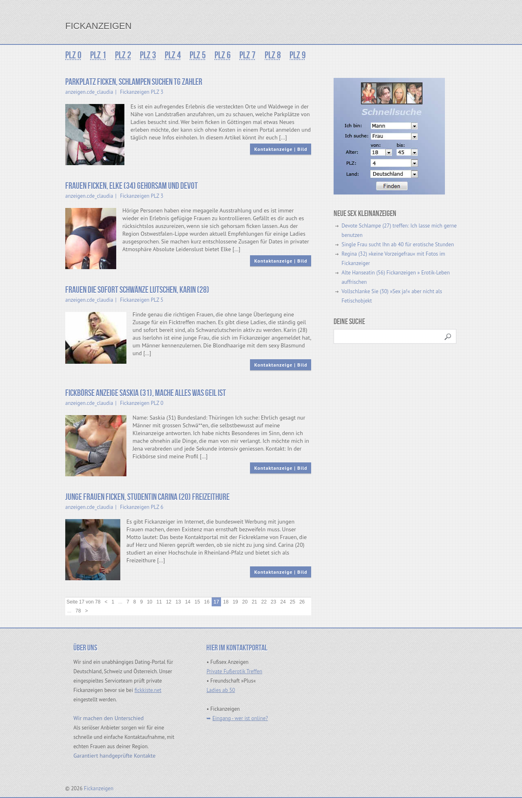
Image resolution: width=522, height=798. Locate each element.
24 (282, 602)
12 (168, 602)
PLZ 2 (122, 55)
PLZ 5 (196, 55)
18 (225, 602)
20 (245, 602)
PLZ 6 (220, 55)
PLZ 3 (147, 55)
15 (197, 602)
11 (159, 602)
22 (264, 602)
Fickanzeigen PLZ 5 (141, 299)
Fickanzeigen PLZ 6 (141, 507)
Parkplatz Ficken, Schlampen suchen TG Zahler (133, 82)
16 (206, 602)
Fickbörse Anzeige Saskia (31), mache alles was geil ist (145, 393)
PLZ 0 (73, 55)
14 (187, 602)
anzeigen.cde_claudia (89, 91)
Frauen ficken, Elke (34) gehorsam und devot (131, 186)
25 (292, 602)
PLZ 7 (245, 55)
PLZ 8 (269, 55)
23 (273, 602)
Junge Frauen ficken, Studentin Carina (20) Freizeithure (147, 497)
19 (235, 602)
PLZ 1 (98, 55)
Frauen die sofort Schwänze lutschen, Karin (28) (137, 290)
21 (254, 602)
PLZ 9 (293, 55)
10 (149, 602)
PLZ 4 (171, 55)
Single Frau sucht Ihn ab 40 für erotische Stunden (398, 244)
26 (302, 602)
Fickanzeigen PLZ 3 (141, 91)
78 (78, 611)
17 (216, 602)
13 (178, 602)
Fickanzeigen (98, 26)
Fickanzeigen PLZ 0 (141, 403)
